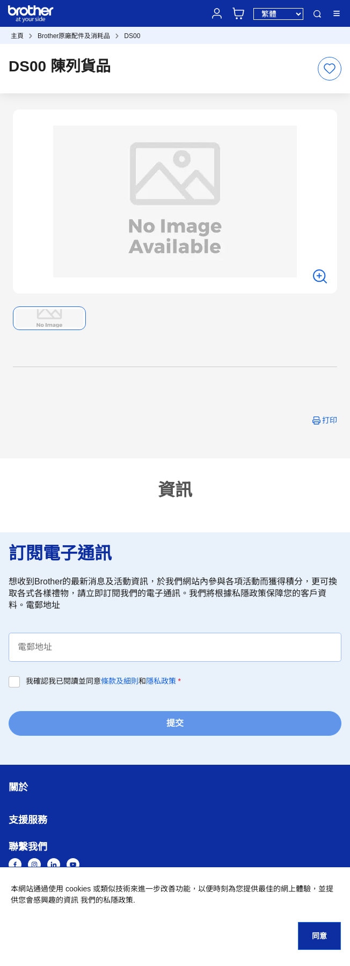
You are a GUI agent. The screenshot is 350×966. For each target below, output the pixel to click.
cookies (78, 888)
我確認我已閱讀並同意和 (103, 681)
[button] (292, 906)
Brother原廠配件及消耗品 (74, 36)
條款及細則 (119, 681)
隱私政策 (161, 681)
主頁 (17, 36)
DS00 (132, 36)
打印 (329, 420)
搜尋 (317, 14)
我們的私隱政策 (107, 900)
